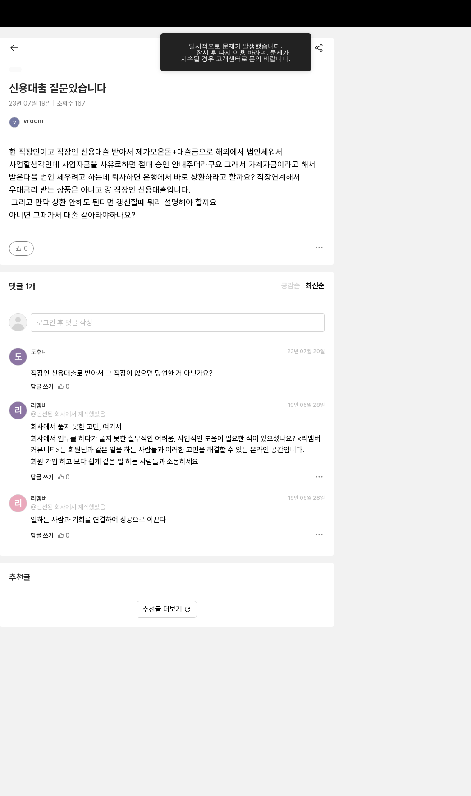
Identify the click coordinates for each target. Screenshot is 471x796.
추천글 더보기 (166, 609)
